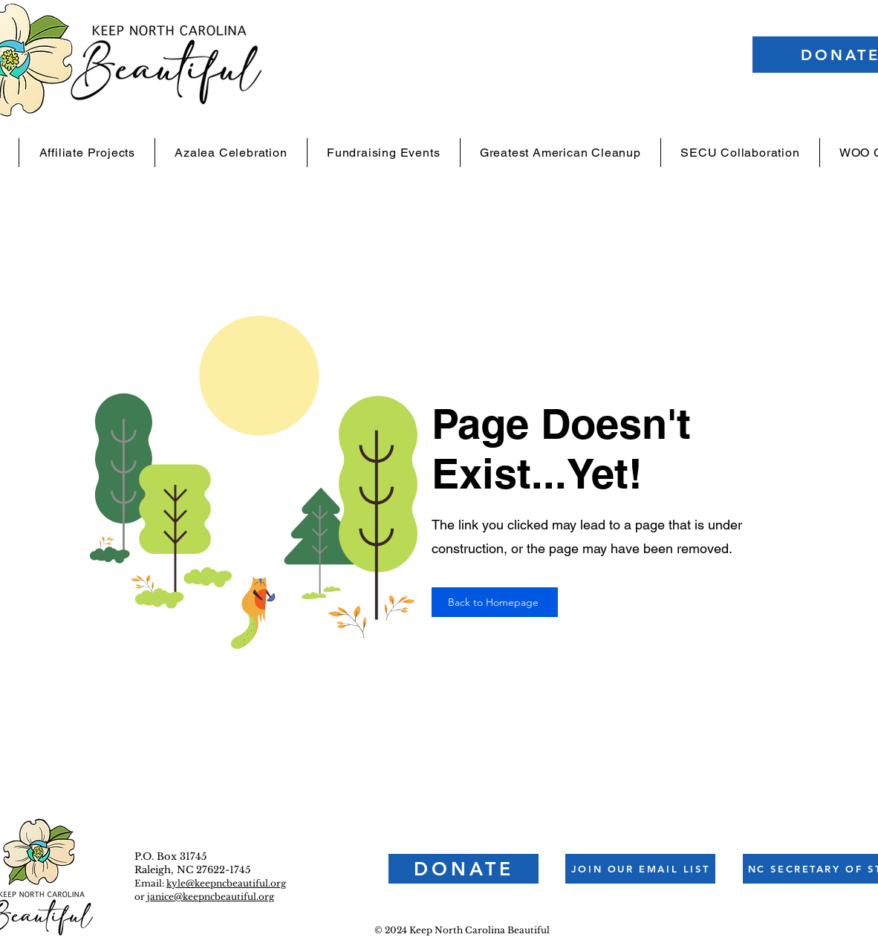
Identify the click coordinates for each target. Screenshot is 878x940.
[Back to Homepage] (495, 602)
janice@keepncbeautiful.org (210, 896)
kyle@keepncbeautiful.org (226, 883)
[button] (640, 869)
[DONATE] (463, 869)
